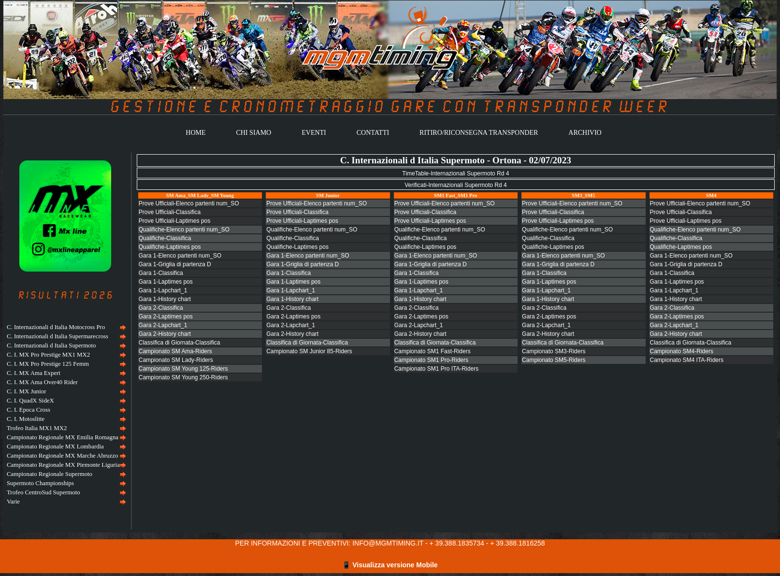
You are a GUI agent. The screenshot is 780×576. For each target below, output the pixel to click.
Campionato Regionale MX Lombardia (55, 446)
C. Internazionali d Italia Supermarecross (57, 336)
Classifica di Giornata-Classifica (179, 342)
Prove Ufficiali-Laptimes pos (175, 220)
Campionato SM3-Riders (553, 351)
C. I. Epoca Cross (28, 409)
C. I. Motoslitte (25, 419)
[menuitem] (65, 327)
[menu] (65, 414)
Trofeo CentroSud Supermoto (43, 492)
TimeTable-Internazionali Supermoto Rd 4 (455, 173)
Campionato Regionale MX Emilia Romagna (62, 437)
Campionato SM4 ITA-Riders (687, 360)
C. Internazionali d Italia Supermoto (51, 345)
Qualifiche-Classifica (165, 238)
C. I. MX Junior (26, 391)
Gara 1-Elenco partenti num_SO (180, 255)
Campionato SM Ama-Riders (175, 351)
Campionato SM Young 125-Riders (183, 368)
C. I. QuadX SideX (30, 400)
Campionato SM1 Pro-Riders (431, 360)
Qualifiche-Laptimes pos (170, 247)
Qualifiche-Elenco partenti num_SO (184, 229)
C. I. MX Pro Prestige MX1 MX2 (48, 354)
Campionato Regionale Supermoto (49, 474)
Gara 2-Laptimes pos (166, 316)
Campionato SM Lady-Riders (176, 360)
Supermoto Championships (40, 483)
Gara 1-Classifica (161, 273)
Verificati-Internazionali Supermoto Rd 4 (455, 185)
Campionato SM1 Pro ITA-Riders (436, 368)
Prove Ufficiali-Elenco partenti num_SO (189, 203)
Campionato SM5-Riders (553, 360)
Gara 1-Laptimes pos (166, 281)
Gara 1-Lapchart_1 (163, 290)
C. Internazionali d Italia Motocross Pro (56, 327)
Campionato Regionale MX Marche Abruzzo (62, 455)
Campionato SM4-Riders (681, 351)
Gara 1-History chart (165, 299)
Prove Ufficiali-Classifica (170, 212)
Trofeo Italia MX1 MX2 (37, 428)
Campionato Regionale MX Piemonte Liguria (63, 464)
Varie (13, 501)
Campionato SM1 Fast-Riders (432, 351)
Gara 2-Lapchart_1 (163, 325)
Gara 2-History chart (165, 334)
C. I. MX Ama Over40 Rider (42, 382)
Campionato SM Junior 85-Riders (309, 351)
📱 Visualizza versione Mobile (389, 565)
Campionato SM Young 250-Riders (183, 377)
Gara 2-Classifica (161, 307)
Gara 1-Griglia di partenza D (175, 264)
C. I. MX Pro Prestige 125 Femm (48, 363)
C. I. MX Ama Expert (33, 373)
